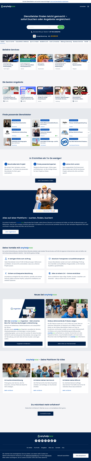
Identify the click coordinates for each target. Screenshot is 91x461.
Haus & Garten (10, 41)
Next (88, 62)
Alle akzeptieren (81, 456)
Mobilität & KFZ (44, 41)
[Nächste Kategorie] (89, 42)
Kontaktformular (45, 413)
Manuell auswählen (63, 456)
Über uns (51, 447)
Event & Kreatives (54, 41)
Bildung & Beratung (66, 41)
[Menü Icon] (88, 6)
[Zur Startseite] (8, 6)
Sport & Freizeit (34, 41)
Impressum (48, 455)
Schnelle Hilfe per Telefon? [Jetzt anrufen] (45, 32)
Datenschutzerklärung (32, 455)
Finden (61, 27)
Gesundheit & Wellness (22, 41)
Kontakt (58, 447)
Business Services (78, 41)
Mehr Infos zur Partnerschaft (67, 344)
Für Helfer (29, 447)
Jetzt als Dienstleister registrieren (59, 1)
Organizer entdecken (23, 344)
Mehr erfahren (8, 390)
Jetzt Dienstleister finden (45, 180)
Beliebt (3, 41)
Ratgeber (44, 447)
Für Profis (36, 447)
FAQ (63, 447)
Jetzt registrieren (10, 232)
